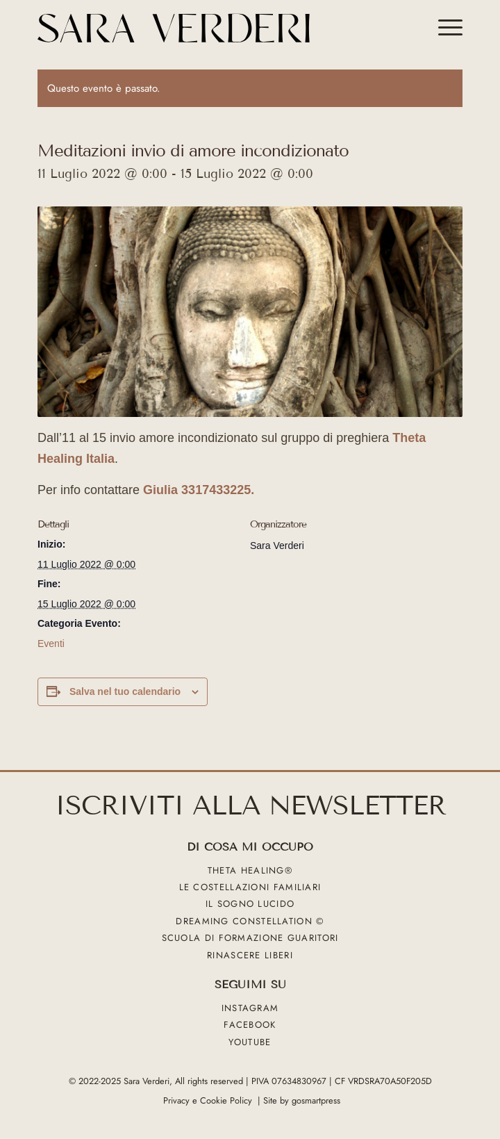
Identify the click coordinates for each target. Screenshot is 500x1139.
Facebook (250, 1025)
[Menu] (443, 28)
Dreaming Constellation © (250, 921)
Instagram (250, 1008)
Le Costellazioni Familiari (250, 887)
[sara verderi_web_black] (208, 28)
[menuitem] (443, 28)
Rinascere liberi (250, 955)
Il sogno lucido (250, 904)
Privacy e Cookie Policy (207, 1100)
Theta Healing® (250, 870)
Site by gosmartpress (301, 1100)
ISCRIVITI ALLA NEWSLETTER (250, 805)
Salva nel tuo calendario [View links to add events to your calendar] (125, 691)
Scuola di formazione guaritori (250, 938)
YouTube (249, 1042)
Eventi (51, 643)
